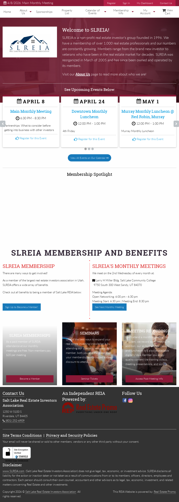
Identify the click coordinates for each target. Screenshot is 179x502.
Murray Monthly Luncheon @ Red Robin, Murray (147, 114)
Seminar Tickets (89, 375)
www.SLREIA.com (13, 468)
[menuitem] (7, 11)
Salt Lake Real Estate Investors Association (50, 489)
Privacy (52, 432)
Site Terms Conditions (22, 432)
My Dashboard (145, 3)
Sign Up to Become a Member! (21, 307)
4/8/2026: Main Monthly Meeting (28, 3)
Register (111, 3)
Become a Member (30, 375)
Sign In (126, 3)
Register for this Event (31, 129)
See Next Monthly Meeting (109, 307)
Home (7, 12)
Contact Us (166, 3)
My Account (145, 11)
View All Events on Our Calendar (89, 157)
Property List (67, 11)
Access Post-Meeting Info (149, 375)
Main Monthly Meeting (30, 111)
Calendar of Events (92, 11)
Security (75, 432)
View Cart (167, 11)
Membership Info (121, 11)
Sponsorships (44, 12)
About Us (23, 11)
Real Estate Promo (165, 489)
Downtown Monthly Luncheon (89, 114)
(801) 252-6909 (13, 418)
